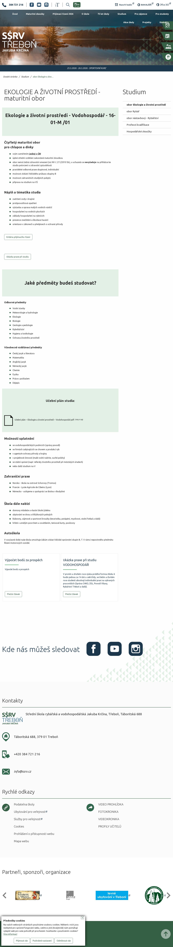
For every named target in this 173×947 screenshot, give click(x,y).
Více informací (10, 934)
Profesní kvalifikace (138, 124)
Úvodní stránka (10, 77)
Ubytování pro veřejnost (29, 811)
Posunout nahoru (166, 934)
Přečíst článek (13, 594)
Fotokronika (108, 811)
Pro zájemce (141, 14)
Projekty (146, 22)
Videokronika (108, 819)
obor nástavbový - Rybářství (142, 118)
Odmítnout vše (64, 941)
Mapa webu (21, 841)
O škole (85, 14)
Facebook (32, 5)
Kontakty (164, 22)
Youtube (39, 5)
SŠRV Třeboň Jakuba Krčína (16, 52)
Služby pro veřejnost (27, 819)
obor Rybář (133, 111)
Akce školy (128, 22)
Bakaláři (145, 5)
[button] (5, 895)
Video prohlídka (110, 804)
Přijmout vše (22, 941)
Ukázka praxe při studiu (17, 257)
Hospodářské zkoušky (139, 131)
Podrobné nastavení (42, 941)
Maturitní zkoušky (35, 14)
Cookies (19, 826)
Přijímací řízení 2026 (63, 14)
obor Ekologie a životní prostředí (44, 77)
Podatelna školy (24, 804)
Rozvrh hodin (124, 5)
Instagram (46, 5)
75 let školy (103, 14)
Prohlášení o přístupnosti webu (34, 833)
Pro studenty (162, 14)
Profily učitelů (109, 826)
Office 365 (163, 5)
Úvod (15, 14)
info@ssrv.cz (22, 771)
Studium (122, 14)
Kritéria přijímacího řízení (18, 237)
